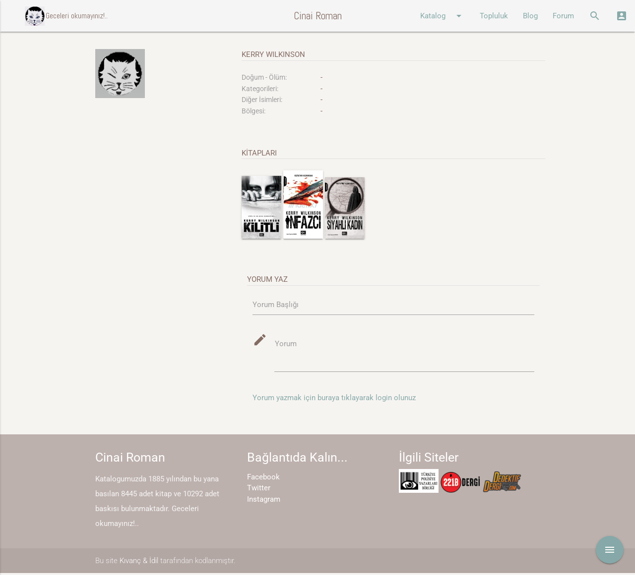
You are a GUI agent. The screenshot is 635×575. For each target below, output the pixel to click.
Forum (563, 15)
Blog (530, 15)
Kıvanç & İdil (139, 562)
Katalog (442, 16)
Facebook (263, 478)
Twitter (258, 489)
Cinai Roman (318, 15)
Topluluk (494, 15)
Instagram (263, 501)
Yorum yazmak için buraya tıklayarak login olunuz (334, 399)
